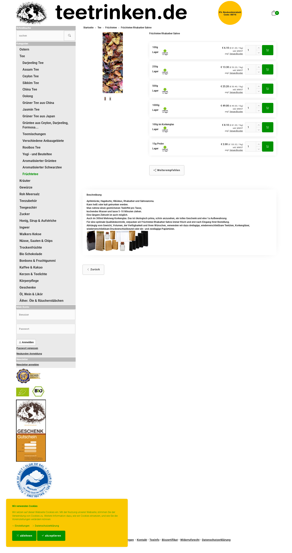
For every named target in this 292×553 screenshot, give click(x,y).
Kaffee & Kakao (31, 267)
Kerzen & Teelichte (33, 274)
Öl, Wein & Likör (31, 294)
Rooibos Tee (32, 147)
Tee (22, 56)
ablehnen (24, 535)
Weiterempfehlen (167, 170)
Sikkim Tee (31, 83)
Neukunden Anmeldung (29, 353)
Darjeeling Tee (33, 63)
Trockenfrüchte (30, 247)
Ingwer (24, 227)
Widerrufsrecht (190, 539)
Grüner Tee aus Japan (39, 116)
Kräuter (24, 181)
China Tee (30, 89)
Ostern (24, 49)
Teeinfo (154, 539)
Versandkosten (236, 54)
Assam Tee (31, 69)
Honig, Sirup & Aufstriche (37, 221)
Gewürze (25, 187)
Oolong (28, 96)
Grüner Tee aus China (38, 103)
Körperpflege (29, 281)
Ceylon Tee (31, 76)
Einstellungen (21, 525)
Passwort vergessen (27, 348)
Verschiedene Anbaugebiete (43, 141)
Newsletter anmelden (27, 364)
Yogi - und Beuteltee (37, 154)
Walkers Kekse (30, 234)
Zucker (24, 214)
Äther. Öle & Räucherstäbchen (41, 301)
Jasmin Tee (31, 109)
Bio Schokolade (30, 254)
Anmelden (26, 342)
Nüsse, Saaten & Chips (36, 241)
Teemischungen (34, 134)
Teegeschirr (28, 207)
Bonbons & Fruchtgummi (37, 261)
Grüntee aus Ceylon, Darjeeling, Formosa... (45, 125)
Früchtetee (30, 174)
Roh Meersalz (29, 194)
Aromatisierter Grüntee (39, 161)
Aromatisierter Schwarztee (42, 167)
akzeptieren (51, 535)
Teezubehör (28, 201)
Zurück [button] (93, 269)
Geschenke (27, 287)
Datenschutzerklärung (45, 525)
